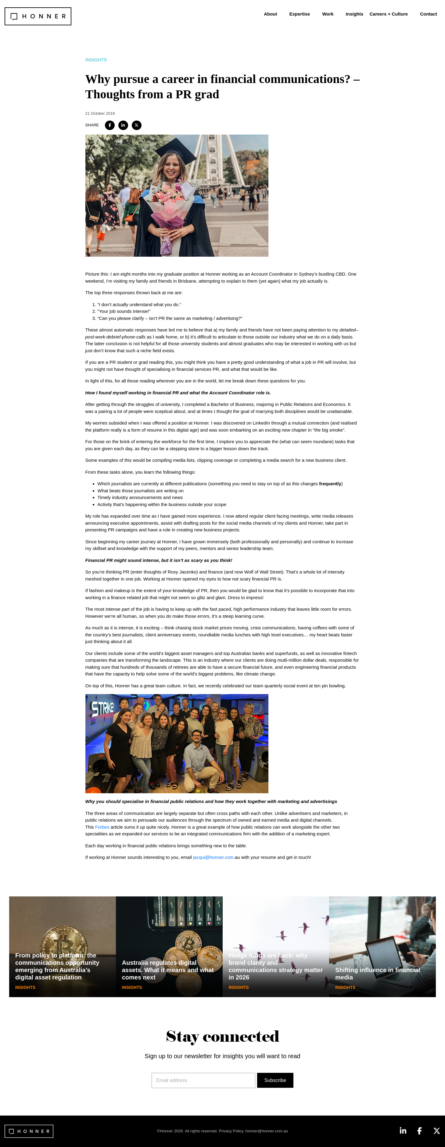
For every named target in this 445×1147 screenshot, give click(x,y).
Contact (428, 13)
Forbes (102, 827)
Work (327, 13)
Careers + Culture (389, 13)
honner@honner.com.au (267, 1131)
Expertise (299, 13)
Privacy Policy (231, 1131)
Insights (355, 13)
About (270, 13)
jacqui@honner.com (213, 857)
